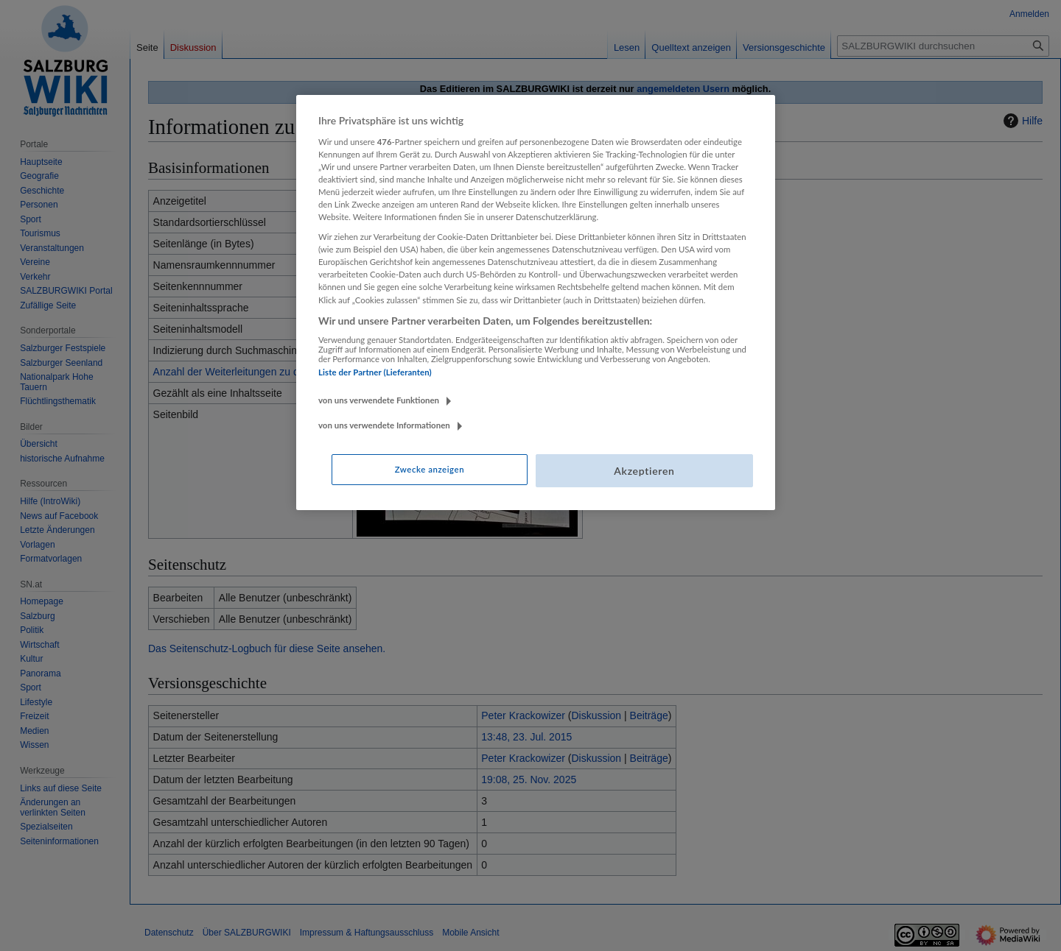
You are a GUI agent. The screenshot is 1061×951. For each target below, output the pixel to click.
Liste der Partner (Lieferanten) (375, 372)
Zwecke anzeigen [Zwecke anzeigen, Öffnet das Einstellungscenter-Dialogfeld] (429, 469)
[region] (535, 302)
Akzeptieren (644, 470)
